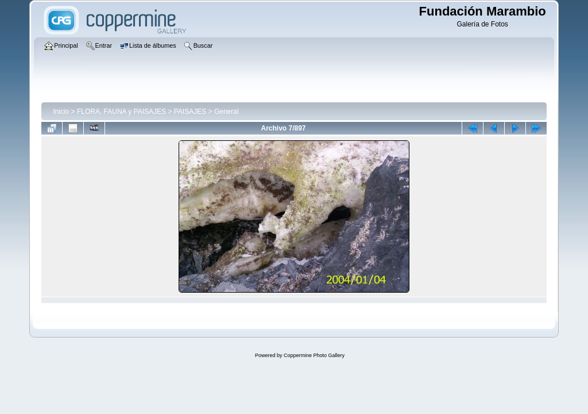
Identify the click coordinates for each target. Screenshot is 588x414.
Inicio (61, 112)
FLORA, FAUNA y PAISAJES (121, 112)
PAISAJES (190, 112)
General (226, 112)
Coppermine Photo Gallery (314, 355)
